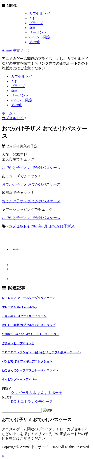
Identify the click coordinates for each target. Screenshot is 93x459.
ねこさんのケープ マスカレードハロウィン (30, 370)
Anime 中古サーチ (16, 50)
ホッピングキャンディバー (19, 379)
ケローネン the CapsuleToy (19, 307)
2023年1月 (39, 226)
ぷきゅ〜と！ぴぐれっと (18, 343)
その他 (34, 42)
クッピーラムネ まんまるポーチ (36, 393)
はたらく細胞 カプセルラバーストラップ (28, 325)
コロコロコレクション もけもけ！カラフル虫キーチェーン (41, 352)
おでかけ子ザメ (61, 226)
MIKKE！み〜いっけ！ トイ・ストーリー (30, 334)
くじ (32, 18)
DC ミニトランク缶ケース (32, 401)
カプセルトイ (40, 13)
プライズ (36, 23)
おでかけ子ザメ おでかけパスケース (31, 168)
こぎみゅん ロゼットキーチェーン (24, 316)
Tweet (15, 249)
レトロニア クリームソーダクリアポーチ (28, 298)
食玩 (32, 28)
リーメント (38, 32)
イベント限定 (40, 37)
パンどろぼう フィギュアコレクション (27, 361)
